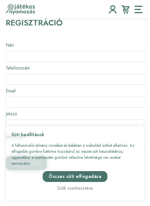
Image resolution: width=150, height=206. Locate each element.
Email (10, 91)
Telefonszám (18, 68)
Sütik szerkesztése (75, 188)
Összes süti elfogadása (75, 176)
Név (10, 45)
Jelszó (11, 113)
